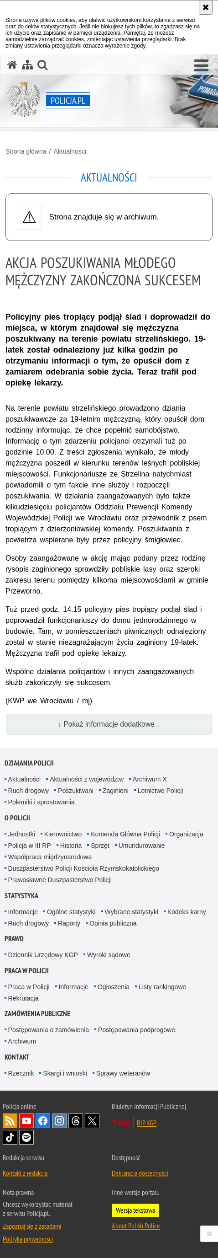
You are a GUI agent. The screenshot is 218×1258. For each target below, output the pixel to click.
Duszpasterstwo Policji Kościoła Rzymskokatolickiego (83, 868)
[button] (201, 65)
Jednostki (21, 834)
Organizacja (186, 834)
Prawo (14, 938)
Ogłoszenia (114, 986)
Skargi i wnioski (65, 1073)
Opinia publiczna (113, 923)
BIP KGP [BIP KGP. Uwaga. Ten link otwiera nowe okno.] (146, 1122)
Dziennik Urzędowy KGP (43, 954)
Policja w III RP (29, 845)
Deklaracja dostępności (140, 1173)
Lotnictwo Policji (160, 790)
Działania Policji (29, 763)
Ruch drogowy (28, 790)
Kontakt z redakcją (25, 1173)
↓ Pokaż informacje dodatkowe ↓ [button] (109, 724)
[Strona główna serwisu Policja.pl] (12, 64)
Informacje (23, 911)
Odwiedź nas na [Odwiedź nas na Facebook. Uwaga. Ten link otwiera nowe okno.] (43, 1120)
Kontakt (17, 1057)
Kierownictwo (63, 834)
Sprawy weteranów (123, 1073)
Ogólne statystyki (71, 911)
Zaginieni (116, 790)
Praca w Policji (27, 970)
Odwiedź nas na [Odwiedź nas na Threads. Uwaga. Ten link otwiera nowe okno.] (75, 1120)
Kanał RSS (10, 1120)
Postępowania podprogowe (136, 1029)
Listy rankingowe (162, 986)
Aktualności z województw (87, 779)
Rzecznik (21, 1073)
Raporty (69, 923)
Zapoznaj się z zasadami (32, 1226)
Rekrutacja (23, 998)
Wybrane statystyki (131, 911)
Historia (71, 845)
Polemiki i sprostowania (41, 802)
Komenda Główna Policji (125, 834)
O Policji (17, 818)
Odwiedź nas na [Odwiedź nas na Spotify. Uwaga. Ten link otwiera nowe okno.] (26, 1137)
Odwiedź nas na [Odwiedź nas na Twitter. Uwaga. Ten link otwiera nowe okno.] (92, 1120)
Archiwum (22, 1041)
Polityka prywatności (28, 1238)
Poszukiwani (75, 790)
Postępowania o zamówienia (48, 1029)
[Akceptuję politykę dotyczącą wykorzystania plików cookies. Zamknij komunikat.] (206, 7)
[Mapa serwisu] (27, 64)
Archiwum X (150, 779)
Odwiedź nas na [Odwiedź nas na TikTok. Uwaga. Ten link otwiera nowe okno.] (10, 1137)
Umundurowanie (142, 845)
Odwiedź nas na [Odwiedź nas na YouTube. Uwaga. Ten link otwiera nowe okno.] (26, 1120)
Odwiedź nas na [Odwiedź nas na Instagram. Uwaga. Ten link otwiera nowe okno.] (59, 1120)
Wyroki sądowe (108, 954)
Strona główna (26, 151)
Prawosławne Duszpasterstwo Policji (60, 879)
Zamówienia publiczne (37, 1013)
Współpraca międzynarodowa (50, 857)
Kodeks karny (186, 911)
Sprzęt (100, 845)
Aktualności (69, 151)
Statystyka (21, 895)
